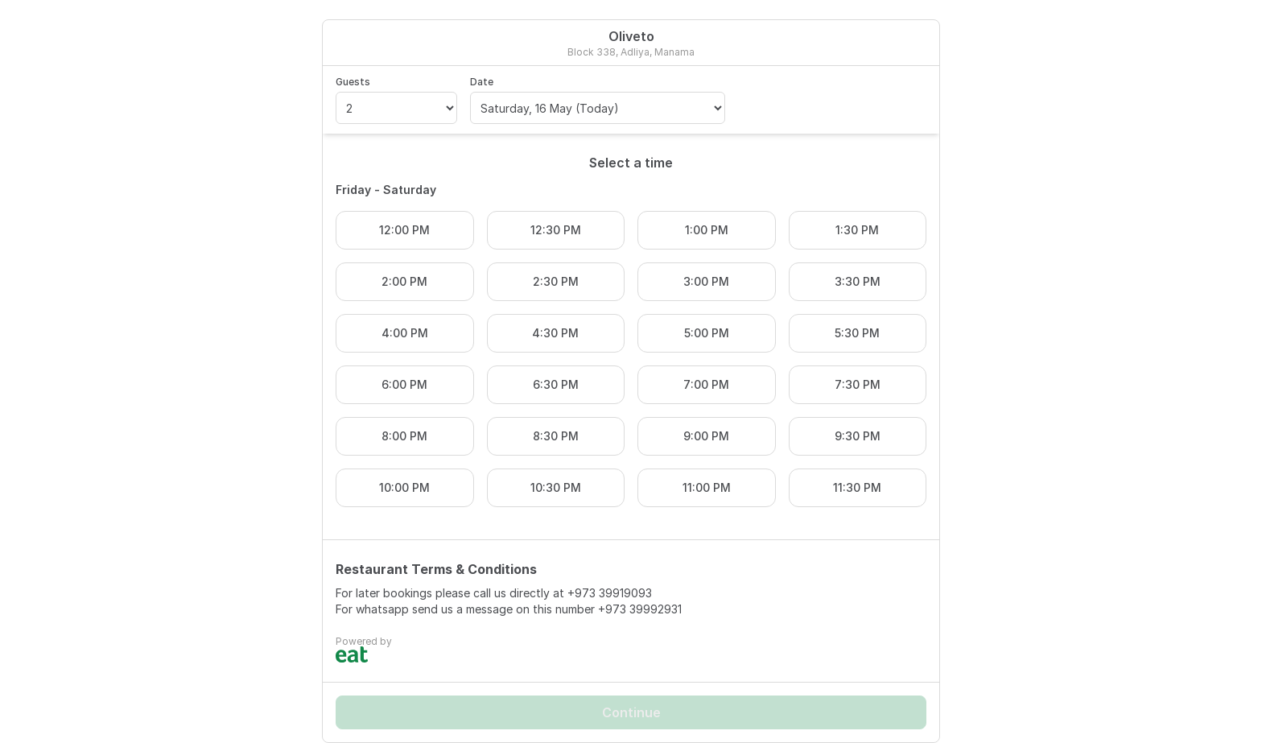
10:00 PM (404, 487)
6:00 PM (404, 384)
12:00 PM (404, 230)
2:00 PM (404, 281)
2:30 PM (556, 281)
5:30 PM (857, 333)
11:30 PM (857, 487)
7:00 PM (706, 384)
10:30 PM (555, 487)
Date (481, 82)
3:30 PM (858, 281)
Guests (353, 82)
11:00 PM (707, 487)
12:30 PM (555, 230)
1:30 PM (857, 230)
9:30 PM (858, 436)
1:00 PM (706, 230)
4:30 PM (555, 333)
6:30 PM (556, 384)
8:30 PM (556, 436)
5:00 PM (706, 333)
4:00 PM (404, 333)
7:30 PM (858, 384)
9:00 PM (706, 436)
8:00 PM (404, 436)
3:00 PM (706, 281)
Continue (631, 712)
